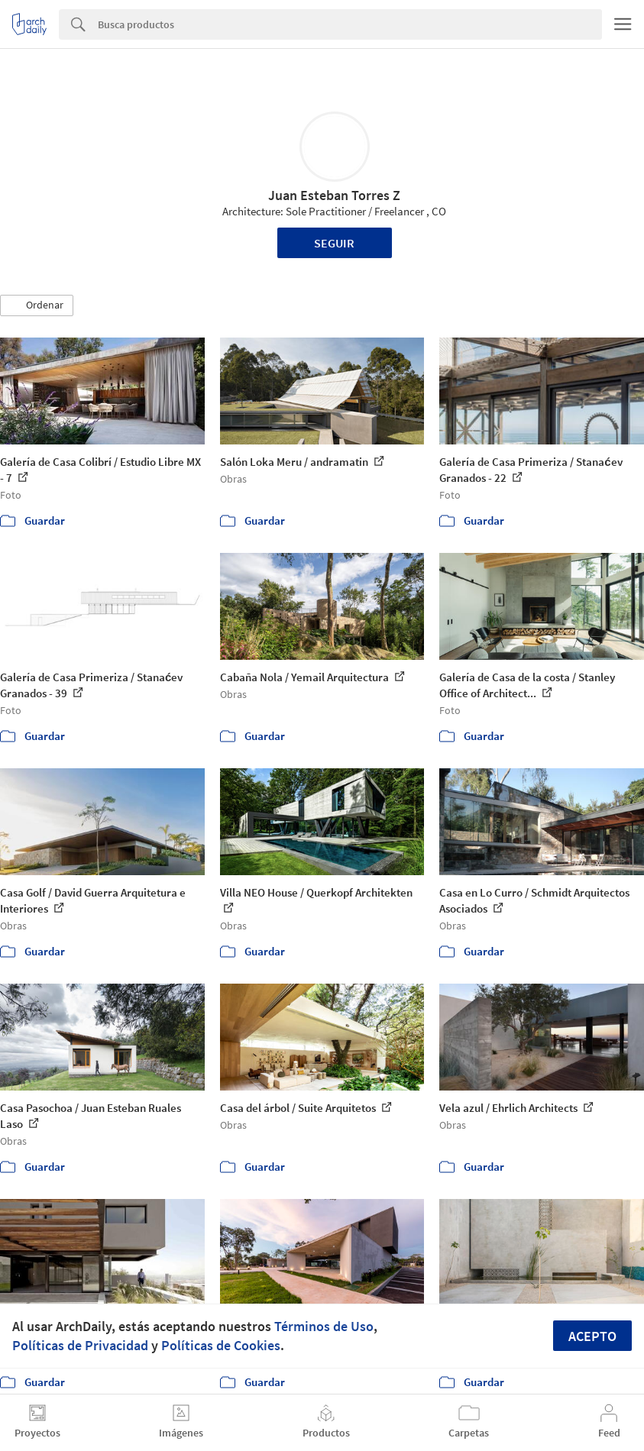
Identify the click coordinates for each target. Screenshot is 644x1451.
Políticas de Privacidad (80, 1345)
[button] (36, 305)
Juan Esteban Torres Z (334, 195)
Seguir (334, 242)
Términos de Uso (324, 1326)
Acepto (592, 1336)
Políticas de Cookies (220, 1345)
